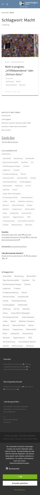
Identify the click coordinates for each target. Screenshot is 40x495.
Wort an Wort (6, 130)
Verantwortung (9, 221)
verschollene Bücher (26, 221)
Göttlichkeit (7, 186)
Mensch (6, 205)
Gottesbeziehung (10, 182)
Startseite (5, 13)
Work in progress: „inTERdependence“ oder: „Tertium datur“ (19, 70)
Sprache (6, 217)
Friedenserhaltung (10, 174)
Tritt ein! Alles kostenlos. (10, 142)
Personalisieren (19, 490)
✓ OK (20, 477)
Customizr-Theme (32, 439)
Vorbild (5, 225)
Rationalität (29, 209)
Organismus (17, 209)
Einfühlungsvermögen (11, 166)
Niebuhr (6, 209)
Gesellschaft (22, 178)
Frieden (16, 170)
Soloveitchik (26, 213)
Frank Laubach (28, 387)
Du (32, 162)
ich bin (28, 186)
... (5, 258)
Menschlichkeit (18, 205)
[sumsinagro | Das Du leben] (22, 3)
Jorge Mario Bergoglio (12, 193)
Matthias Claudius (25, 201)
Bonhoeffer (30, 158)
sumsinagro (14, 436)
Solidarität (14, 213)
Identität (6, 189)
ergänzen (6, 170)
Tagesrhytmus (18, 217)
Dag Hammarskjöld (10, 162)
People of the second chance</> (14, 256)
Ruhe (5, 213)
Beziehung (18, 158)
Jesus (14, 189)
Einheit (26, 166)
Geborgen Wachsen (11, 389)
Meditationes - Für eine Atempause (15, 409)
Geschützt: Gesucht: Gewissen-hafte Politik (16, 123)
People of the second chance (13, 387)
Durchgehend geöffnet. (14, 247)
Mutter (30, 205)
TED (29, 217)
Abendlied (7, 158)
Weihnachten (17, 225)
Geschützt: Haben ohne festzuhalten (14, 126)
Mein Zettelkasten (9, 412)
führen (23, 174)
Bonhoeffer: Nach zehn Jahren (12, 235)
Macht (12, 201)
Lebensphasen (27, 197)
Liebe (5, 201)
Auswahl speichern (20, 483)
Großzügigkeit (6, 119)
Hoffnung (18, 186)
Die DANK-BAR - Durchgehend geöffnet (16, 407)
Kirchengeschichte (10, 197)
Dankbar (24, 162)
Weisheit (28, 225)
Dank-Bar (8, 137)
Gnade (33, 178)
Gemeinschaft (8, 178)
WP (13, 439)
